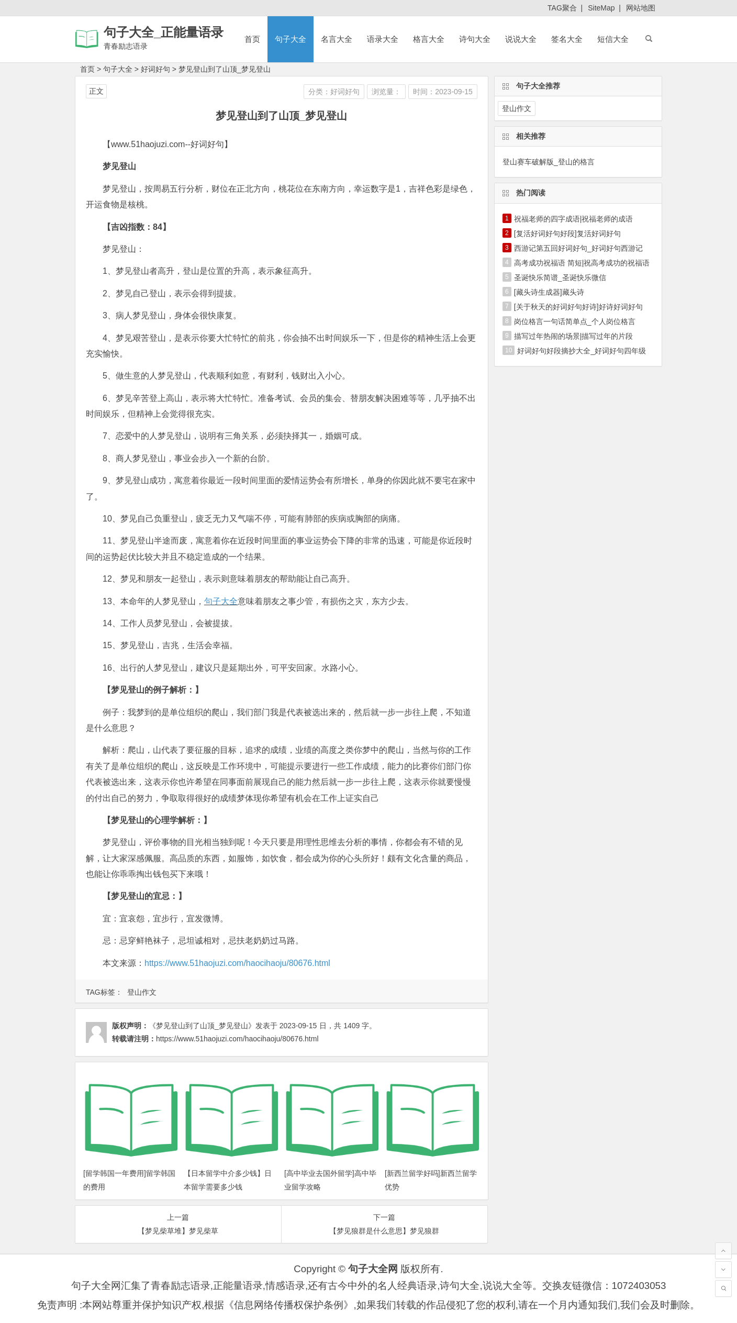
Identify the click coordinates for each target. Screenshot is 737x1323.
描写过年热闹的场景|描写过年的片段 (573, 336)
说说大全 (521, 39)
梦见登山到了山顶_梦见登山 (224, 69)
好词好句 (155, 69)
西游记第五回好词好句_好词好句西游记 (578, 248)
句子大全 (290, 39)
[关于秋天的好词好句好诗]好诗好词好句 (578, 307)
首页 (252, 39)
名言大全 (336, 39)
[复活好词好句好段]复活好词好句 (567, 233)
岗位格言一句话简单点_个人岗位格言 (574, 321)
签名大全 (567, 39)
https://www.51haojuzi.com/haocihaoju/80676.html (237, 963)
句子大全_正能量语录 (164, 32)
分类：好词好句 (334, 91)
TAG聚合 (562, 8)
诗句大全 (474, 39)
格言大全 (428, 39)
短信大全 (613, 39)
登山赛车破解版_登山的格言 (548, 162)
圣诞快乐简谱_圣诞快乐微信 (560, 277)
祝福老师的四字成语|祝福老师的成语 (573, 219)
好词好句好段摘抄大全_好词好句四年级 (581, 351)
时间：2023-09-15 (443, 91)
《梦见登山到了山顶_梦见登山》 (202, 1025)
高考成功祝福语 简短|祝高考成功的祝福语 (582, 263)
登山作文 (142, 992)
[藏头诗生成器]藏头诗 (549, 292)
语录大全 (382, 39)
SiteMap (601, 8)
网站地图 (640, 8)
